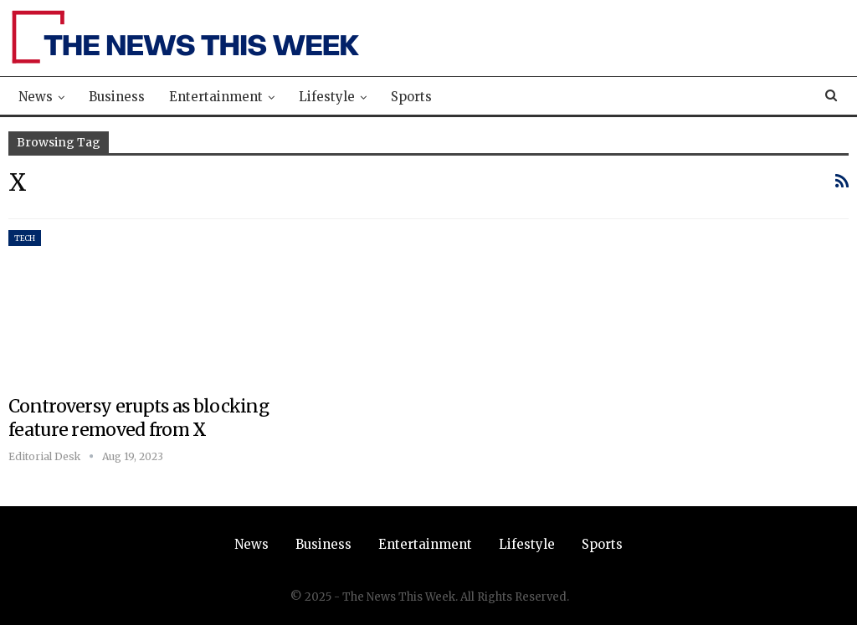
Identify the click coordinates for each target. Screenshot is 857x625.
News (35, 97)
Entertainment (216, 97)
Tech (24, 238)
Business (117, 97)
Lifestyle (327, 97)
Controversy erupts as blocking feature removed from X (138, 418)
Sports (411, 97)
